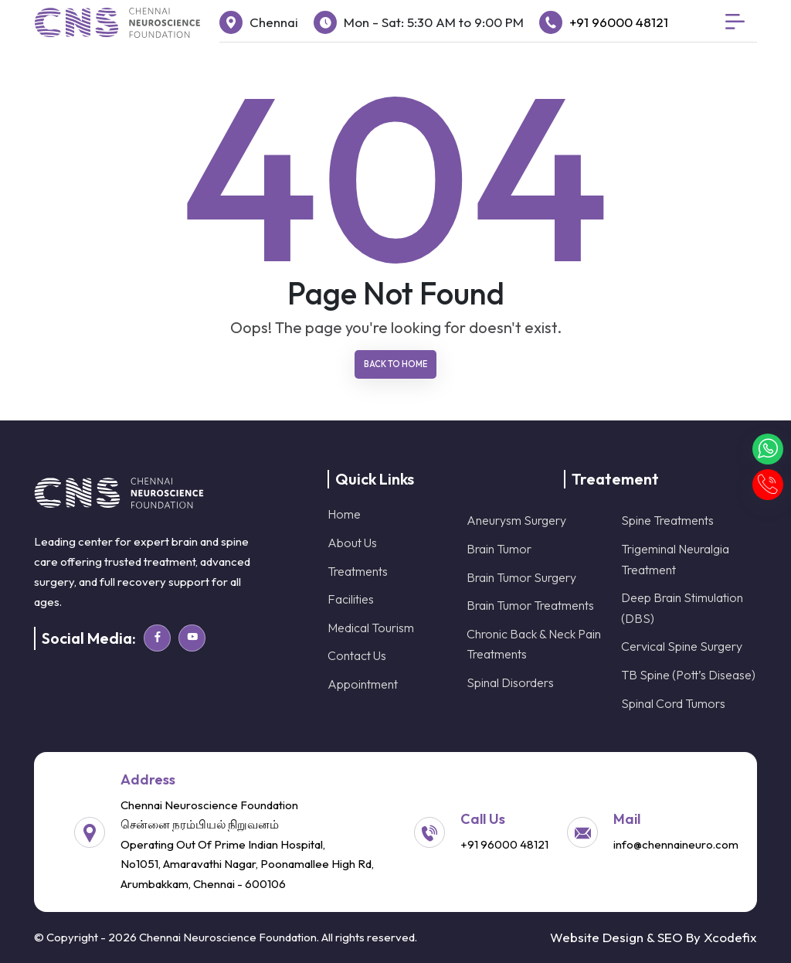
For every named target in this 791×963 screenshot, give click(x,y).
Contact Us (357, 655)
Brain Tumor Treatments (530, 605)
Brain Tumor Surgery (521, 577)
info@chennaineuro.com (675, 844)
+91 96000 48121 (618, 22)
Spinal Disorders (510, 682)
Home (344, 514)
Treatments (358, 571)
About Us (352, 542)
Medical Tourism (371, 627)
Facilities (351, 599)
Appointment (363, 684)
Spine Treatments (667, 520)
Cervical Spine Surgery (681, 646)
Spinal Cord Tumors (673, 703)
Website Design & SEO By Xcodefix (653, 937)
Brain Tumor (499, 548)
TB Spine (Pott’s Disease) (688, 674)
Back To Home (395, 364)
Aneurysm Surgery (516, 520)
